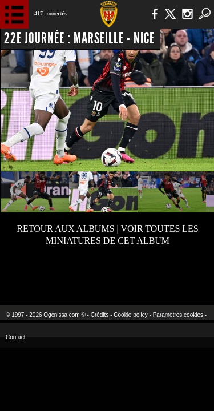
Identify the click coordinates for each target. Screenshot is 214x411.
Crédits (100, 315)
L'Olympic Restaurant (107, 274)
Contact (15, 337)
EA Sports (46, 274)
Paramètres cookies (178, 315)
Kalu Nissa (178, 274)
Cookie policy (130, 315)
